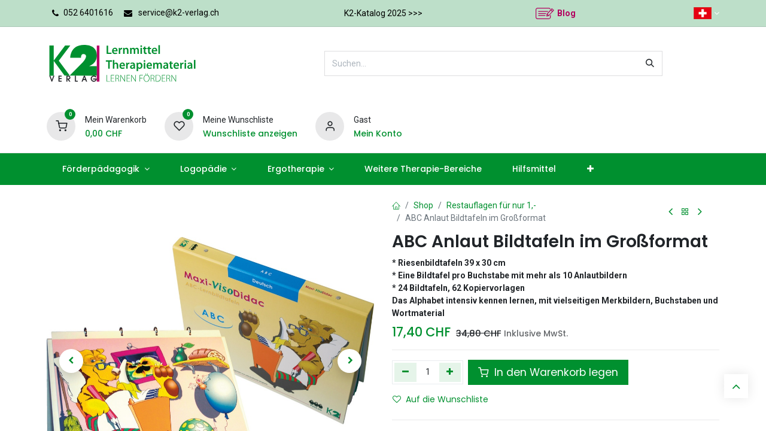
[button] (71, 361)
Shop (423, 205)
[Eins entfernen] (405, 372)
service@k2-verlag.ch (178, 12)
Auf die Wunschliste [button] (440, 399)
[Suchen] (650, 63)
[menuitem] (106, 169)
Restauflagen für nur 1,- (491, 205)
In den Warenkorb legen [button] (548, 372)
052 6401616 (88, 12)
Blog (566, 13)
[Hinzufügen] (450, 372)
